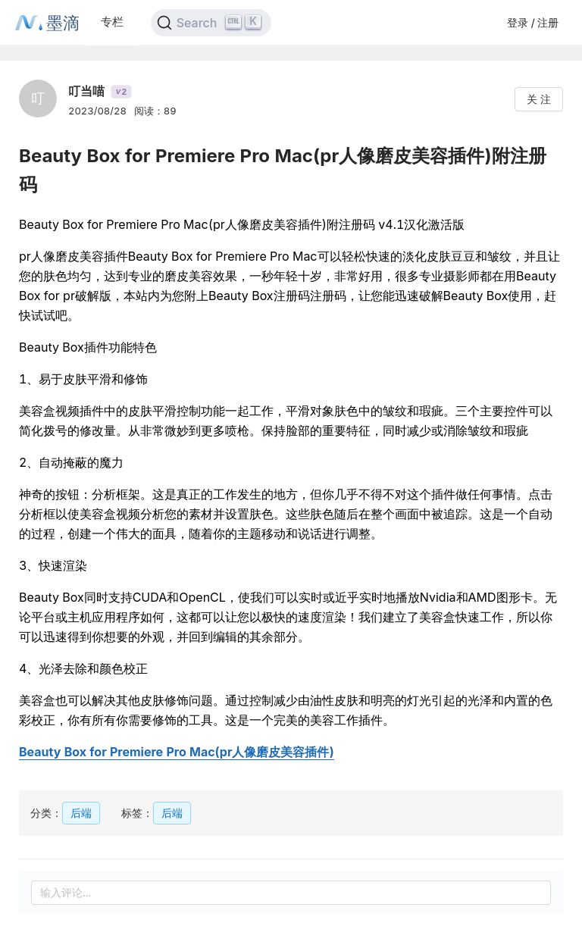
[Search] (211, 22)
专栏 (112, 21)
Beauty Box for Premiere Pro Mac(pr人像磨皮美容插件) (176, 751)
